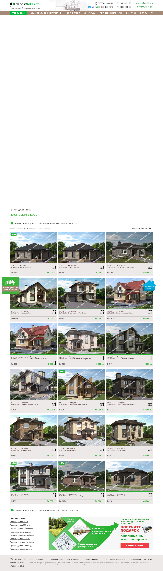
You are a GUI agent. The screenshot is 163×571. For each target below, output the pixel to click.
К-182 (109, 455)
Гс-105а (62, 501)
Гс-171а (111, 410)
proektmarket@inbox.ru (144, 3)
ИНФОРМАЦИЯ (89, 13)
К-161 (13, 501)
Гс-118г (14, 318)
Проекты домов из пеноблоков (22, 528)
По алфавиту (44, 229)
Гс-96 (61, 273)
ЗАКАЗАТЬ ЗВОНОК (144, 7)
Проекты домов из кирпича (21, 549)
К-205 (61, 455)
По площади (30, 229)
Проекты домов (19, 13)
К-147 (109, 364)
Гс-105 (110, 273)
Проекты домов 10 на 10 (20, 539)
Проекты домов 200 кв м (20, 525)
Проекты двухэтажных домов (22, 542)
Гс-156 (62, 364)
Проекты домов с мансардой (22, 546)
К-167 (13, 455)
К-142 (61, 318)
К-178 (61, 410)
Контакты (143, 13)
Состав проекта (74, 13)
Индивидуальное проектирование (46, 13)
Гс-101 (110, 501)
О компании (131, 13)
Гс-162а (111, 318)
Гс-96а (14, 273)
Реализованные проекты (111, 13)
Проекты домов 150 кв (19, 522)
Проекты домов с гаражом (20, 532)
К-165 (13, 410)
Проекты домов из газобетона (22, 535)
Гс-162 (14, 364)
